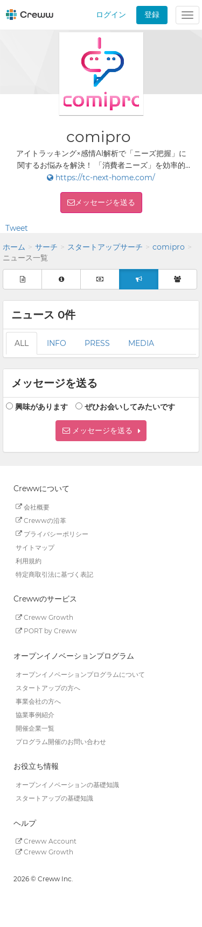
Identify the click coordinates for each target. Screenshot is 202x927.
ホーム (14, 247)
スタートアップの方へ (48, 687)
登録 (151, 14)
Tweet (16, 228)
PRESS (97, 343)
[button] (101, 430)
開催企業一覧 (35, 728)
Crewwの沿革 (41, 520)
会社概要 (33, 507)
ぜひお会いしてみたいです (130, 407)
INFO (56, 343)
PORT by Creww (46, 631)
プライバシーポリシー (52, 533)
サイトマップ (35, 547)
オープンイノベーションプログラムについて (80, 674)
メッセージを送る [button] (105, 202)
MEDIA (141, 343)
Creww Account (46, 841)
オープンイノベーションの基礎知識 (67, 785)
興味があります (41, 407)
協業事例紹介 (35, 714)
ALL (22, 343)
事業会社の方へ (38, 701)
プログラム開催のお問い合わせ (61, 741)
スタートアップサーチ (105, 247)
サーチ (46, 247)
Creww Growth (44, 617)
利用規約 (28, 560)
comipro (168, 247)
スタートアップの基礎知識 (54, 798)
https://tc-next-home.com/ (101, 177)
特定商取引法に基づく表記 (54, 574)
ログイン (111, 14)
